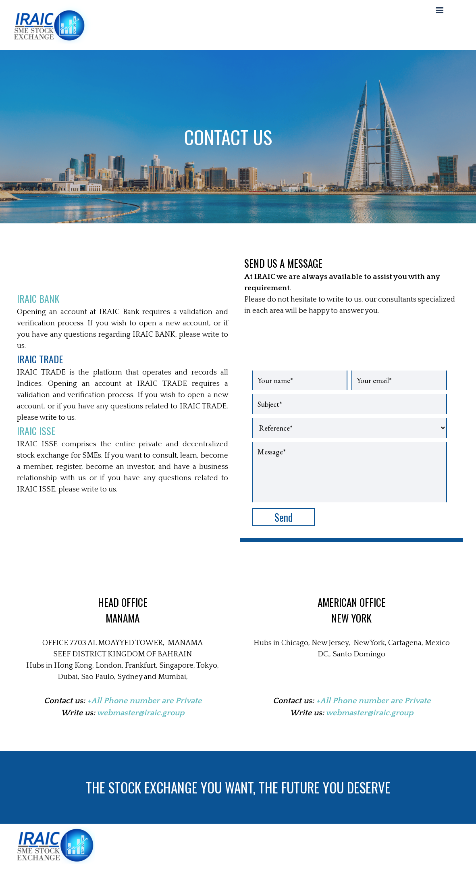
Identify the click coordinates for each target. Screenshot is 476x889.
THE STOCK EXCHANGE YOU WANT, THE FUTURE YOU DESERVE (238, 787)
